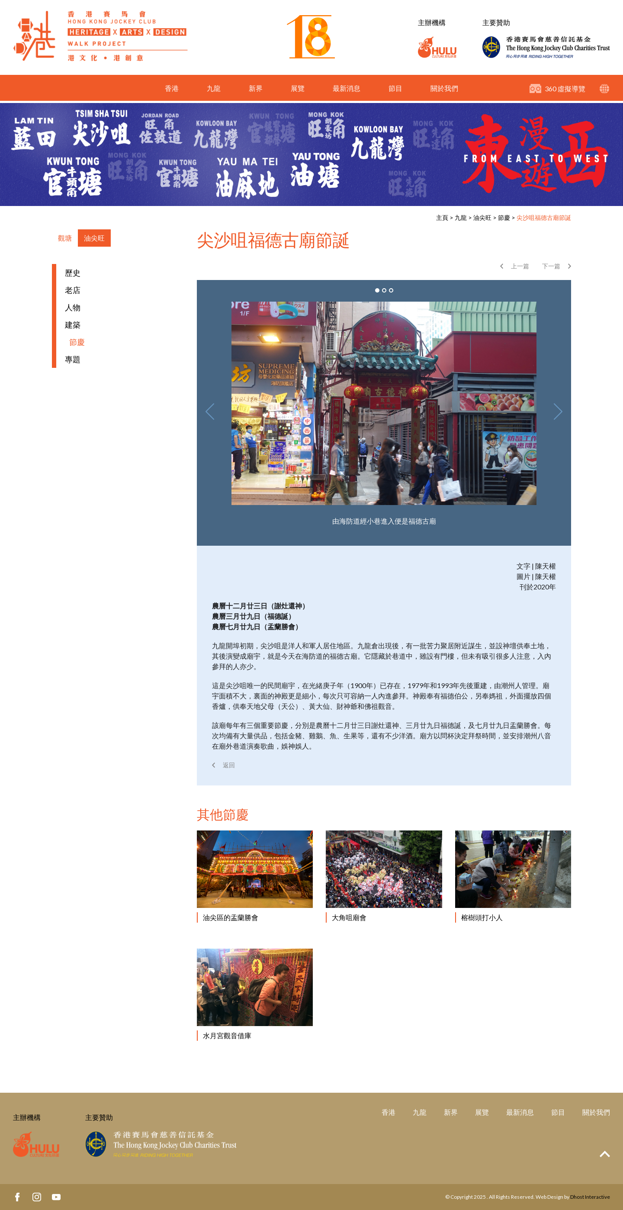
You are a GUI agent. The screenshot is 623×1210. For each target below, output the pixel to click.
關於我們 (444, 90)
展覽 (298, 90)
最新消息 (346, 90)
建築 (72, 324)
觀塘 (65, 238)
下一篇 (551, 266)
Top (605, 1154)
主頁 (442, 217)
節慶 (504, 217)
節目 (395, 90)
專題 (72, 359)
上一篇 (520, 266)
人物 (72, 307)
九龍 (214, 90)
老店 (72, 290)
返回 (229, 765)
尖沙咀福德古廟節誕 (544, 217)
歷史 (72, 272)
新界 (256, 90)
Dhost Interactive (590, 1197)
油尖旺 (482, 217)
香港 (172, 90)
